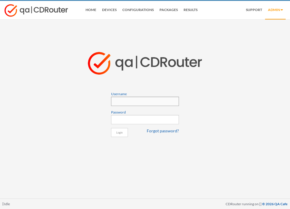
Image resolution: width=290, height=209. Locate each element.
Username (145, 99)
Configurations (138, 10)
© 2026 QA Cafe (274, 204)
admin (275, 10)
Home (91, 10)
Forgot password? (163, 131)
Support (254, 10)
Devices (109, 10)
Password (145, 117)
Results (190, 10)
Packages (169, 10)
